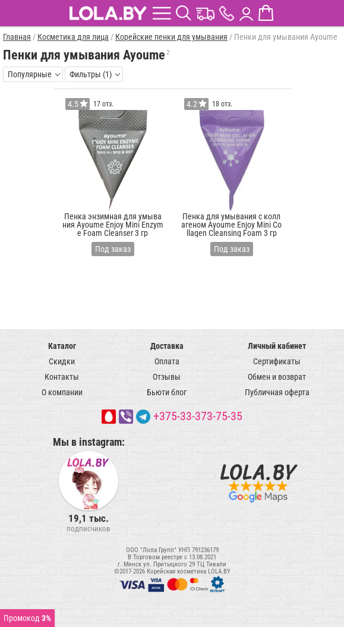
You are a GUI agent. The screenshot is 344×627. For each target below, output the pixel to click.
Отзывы (167, 377)
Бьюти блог (167, 392)
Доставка (167, 346)
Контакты (62, 377)
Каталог (62, 346)
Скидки (62, 361)
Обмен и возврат (277, 377)
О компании (62, 392)
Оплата (166, 361)
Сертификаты (277, 361)
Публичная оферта (277, 392)
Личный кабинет (277, 346)
